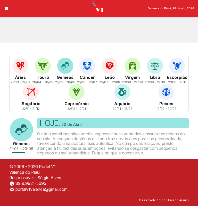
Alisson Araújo (178, 200)
